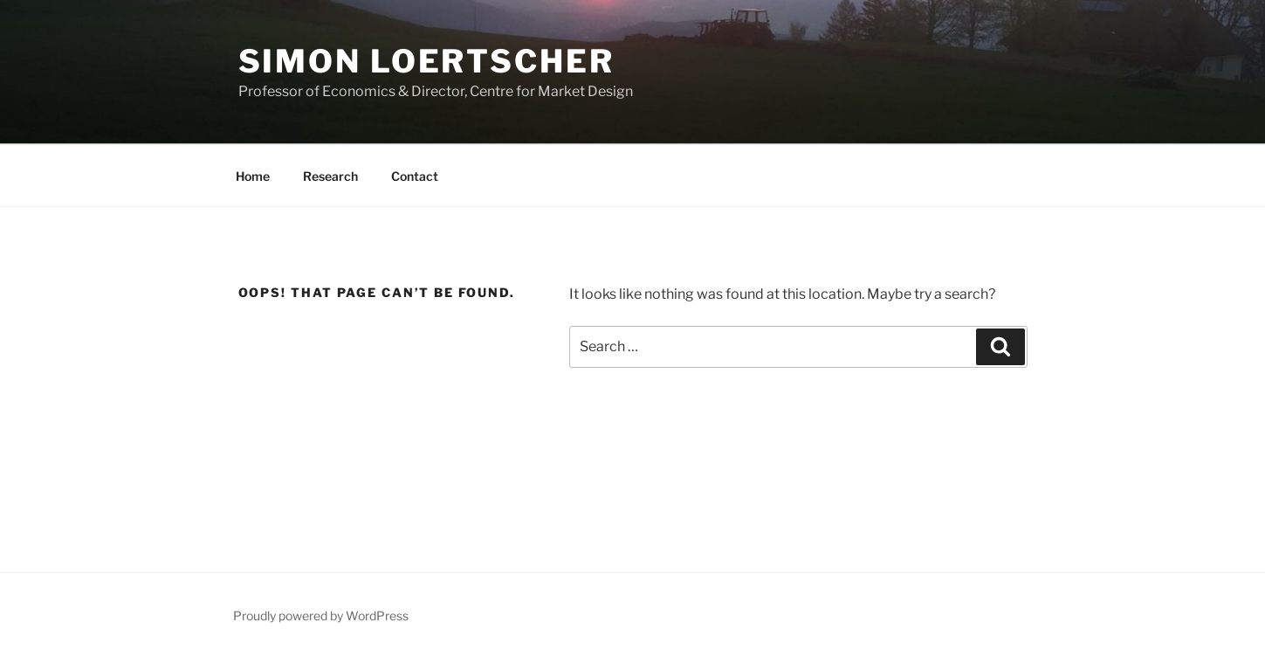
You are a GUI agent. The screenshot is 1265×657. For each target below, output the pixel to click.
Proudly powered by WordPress (321, 615)
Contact (414, 176)
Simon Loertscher (426, 61)
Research (330, 176)
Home (253, 176)
